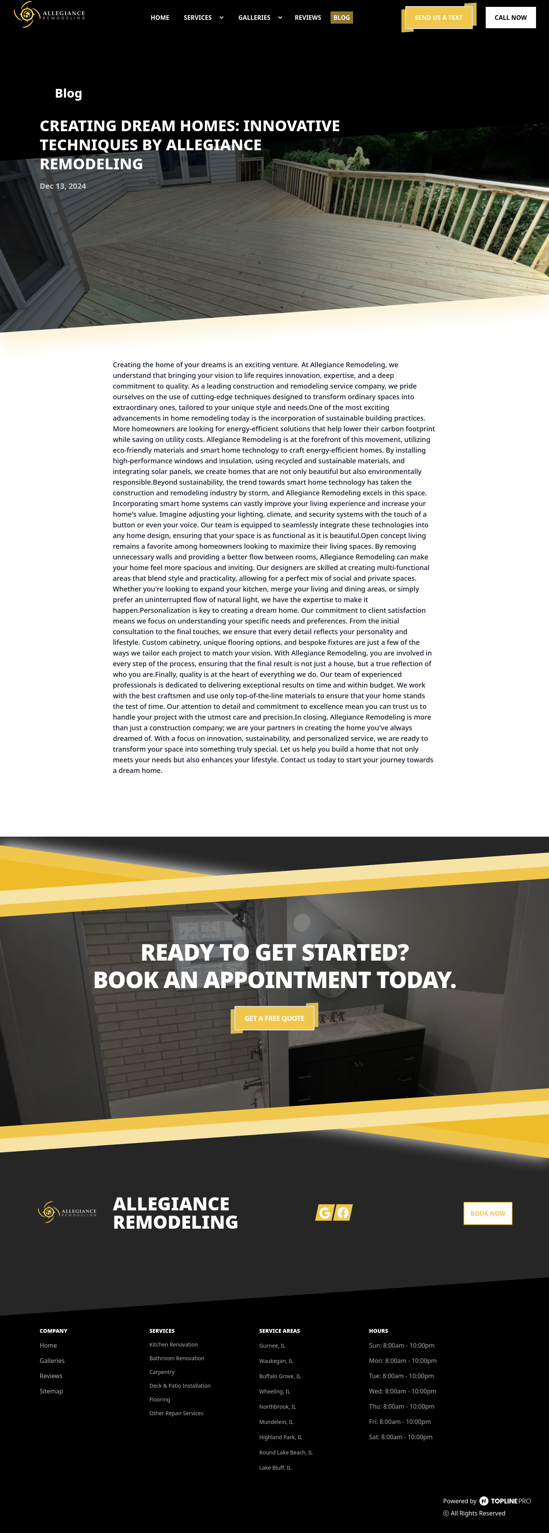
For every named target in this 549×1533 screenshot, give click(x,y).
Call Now (511, 17)
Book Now (488, 1213)
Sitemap (51, 1391)
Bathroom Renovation (176, 1358)
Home (48, 1345)
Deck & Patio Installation (180, 1385)
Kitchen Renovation (173, 1344)
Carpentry (162, 1372)
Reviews (51, 1376)
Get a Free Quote (275, 1018)
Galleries (52, 1360)
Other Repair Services (176, 1413)
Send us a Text (439, 17)
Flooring (159, 1399)
